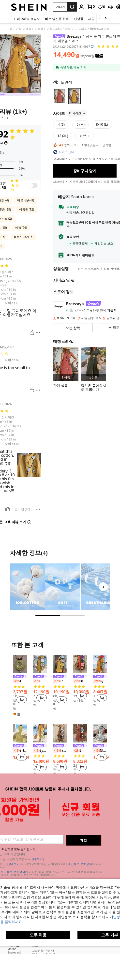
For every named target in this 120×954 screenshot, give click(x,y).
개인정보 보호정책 (80, 864)
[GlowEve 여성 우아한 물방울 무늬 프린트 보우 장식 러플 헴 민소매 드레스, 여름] (100, 733)
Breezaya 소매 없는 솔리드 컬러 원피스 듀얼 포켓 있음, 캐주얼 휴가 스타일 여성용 (80, 681)
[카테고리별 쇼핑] (27, 18)
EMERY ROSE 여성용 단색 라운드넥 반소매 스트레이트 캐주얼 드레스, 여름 (40, 681)
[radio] (59, 96)
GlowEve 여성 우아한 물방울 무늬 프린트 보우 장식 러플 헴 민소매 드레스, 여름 (100, 750)
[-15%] (36, 681)
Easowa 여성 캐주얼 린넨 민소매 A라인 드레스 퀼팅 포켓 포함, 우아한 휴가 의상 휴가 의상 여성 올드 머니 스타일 (60, 681)
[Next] (103, 586)
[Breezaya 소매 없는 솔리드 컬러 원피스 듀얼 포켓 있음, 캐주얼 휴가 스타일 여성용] (80, 664)
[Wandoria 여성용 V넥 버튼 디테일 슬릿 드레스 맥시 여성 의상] (93, 364)
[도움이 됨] (32, 333)
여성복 (38, 28)
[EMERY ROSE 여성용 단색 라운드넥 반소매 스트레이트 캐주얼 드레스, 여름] (40, 664)
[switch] (33, 185)
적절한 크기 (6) (23, 237)
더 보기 (38, 859)
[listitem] (65, 364)
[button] (60, 7)
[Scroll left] (100, 18)
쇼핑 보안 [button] (72, 237)
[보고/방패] (38, 333)
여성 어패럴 (23, 28)
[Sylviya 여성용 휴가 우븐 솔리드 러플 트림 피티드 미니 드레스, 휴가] (100, 664)
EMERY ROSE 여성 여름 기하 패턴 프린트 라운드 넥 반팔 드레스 (80, 750)
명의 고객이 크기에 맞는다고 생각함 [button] (84, 145)
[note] (20, 714)
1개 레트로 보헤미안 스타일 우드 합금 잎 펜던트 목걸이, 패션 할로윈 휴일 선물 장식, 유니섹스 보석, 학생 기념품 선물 (20, 681)
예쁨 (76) (21, 228)
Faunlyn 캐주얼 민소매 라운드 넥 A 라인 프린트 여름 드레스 (60, 750)
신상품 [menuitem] (78, 19)
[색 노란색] (62, 82)
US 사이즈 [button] (77, 113)
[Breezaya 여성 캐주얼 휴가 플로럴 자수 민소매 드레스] (65, 364)
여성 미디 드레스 (76, 28)
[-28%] (15, 681)
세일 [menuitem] (91, 19)
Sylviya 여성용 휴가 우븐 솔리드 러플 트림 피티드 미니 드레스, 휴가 (100, 681)
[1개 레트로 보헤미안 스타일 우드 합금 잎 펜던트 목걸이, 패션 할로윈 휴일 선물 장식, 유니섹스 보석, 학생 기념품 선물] (20, 664)
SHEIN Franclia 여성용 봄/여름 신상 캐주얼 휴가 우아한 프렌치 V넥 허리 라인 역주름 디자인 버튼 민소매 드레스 (20, 750)
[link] (91, 7)
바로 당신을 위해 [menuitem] (57, 19)
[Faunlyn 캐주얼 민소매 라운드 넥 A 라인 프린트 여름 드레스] (60, 733)
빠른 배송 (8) (25, 200)
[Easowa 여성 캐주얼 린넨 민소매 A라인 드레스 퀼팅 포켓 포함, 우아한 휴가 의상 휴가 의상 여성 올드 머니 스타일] (60, 664)
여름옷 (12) (26, 209)
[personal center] (81, 7)
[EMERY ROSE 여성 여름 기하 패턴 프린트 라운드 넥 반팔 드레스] (80, 733)
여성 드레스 (54, 28)
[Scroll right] (105, 18)
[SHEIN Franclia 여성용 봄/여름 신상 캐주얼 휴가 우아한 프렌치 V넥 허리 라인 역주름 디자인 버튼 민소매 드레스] (20, 733)
